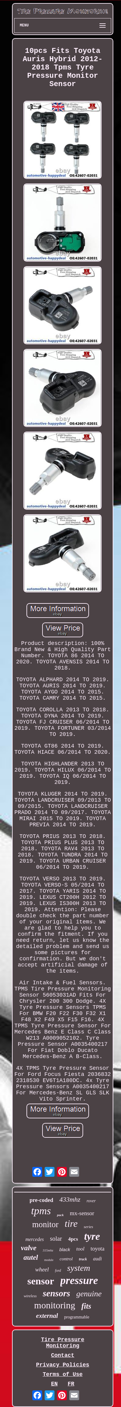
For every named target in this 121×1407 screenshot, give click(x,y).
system (78, 1268)
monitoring (54, 1305)
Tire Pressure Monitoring (62, 1343)
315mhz (47, 1250)
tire (71, 1223)
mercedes (34, 1239)
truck (83, 1259)
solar (56, 1238)
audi (97, 1258)
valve (29, 1248)
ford (58, 1270)
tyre (92, 1236)
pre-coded (41, 1200)
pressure (79, 1280)
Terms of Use (63, 1374)
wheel (42, 1269)
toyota (97, 1249)
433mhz (69, 1199)
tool (80, 1249)
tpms (41, 1210)
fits (86, 1306)
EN (54, 1384)
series (88, 1226)
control (66, 1258)
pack (60, 1215)
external (47, 1315)
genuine (89, 1293)
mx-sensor (82, 1213)
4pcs (73, 1239)
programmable (76, 1317)
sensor (40, 1280)
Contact (63, 1355)
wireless (30, 1296)
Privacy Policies (62, 1365)
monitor (45, 1224)
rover (91, 1201)
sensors (56, 1293)
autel (30, 1257)
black (64, 1249)
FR (71, 1384)
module (49, 1260)
